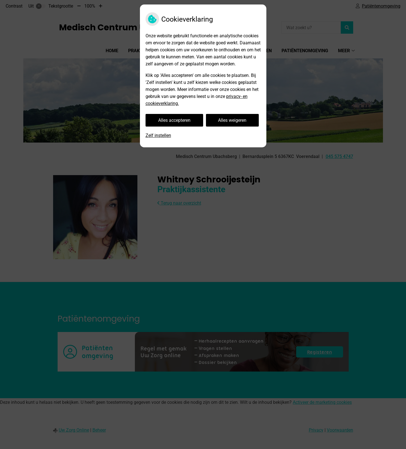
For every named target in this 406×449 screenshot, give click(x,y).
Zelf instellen (158, 135)
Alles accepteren (174, 120)
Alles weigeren (232, 120)
